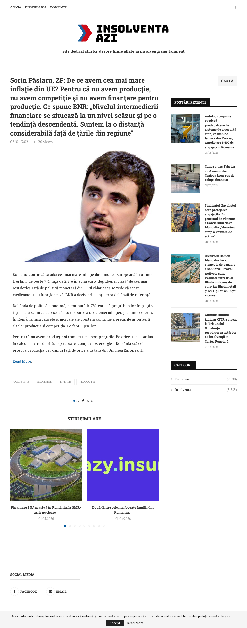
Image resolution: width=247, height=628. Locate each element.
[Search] (234, 7)
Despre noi (35, 7)
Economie (44, 381)
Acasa (15, 7)
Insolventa (206, 389)
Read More (22, 361)
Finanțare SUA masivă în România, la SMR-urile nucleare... (46, 509)
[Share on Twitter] (87, 401)
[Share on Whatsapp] (92, 401)
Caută (227, 80)
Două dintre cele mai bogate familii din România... (123, 509)
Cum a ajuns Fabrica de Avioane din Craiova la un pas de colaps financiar (220, 173)
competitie (21, 381)
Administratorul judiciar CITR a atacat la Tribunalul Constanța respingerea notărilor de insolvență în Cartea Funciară (221, 328)
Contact (58, 7)
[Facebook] (27, 591)
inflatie (65, 381)
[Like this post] (77, 401)
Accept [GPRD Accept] (115, 623)
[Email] (63, 591)
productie (87, 381)
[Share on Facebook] (83, 401)
